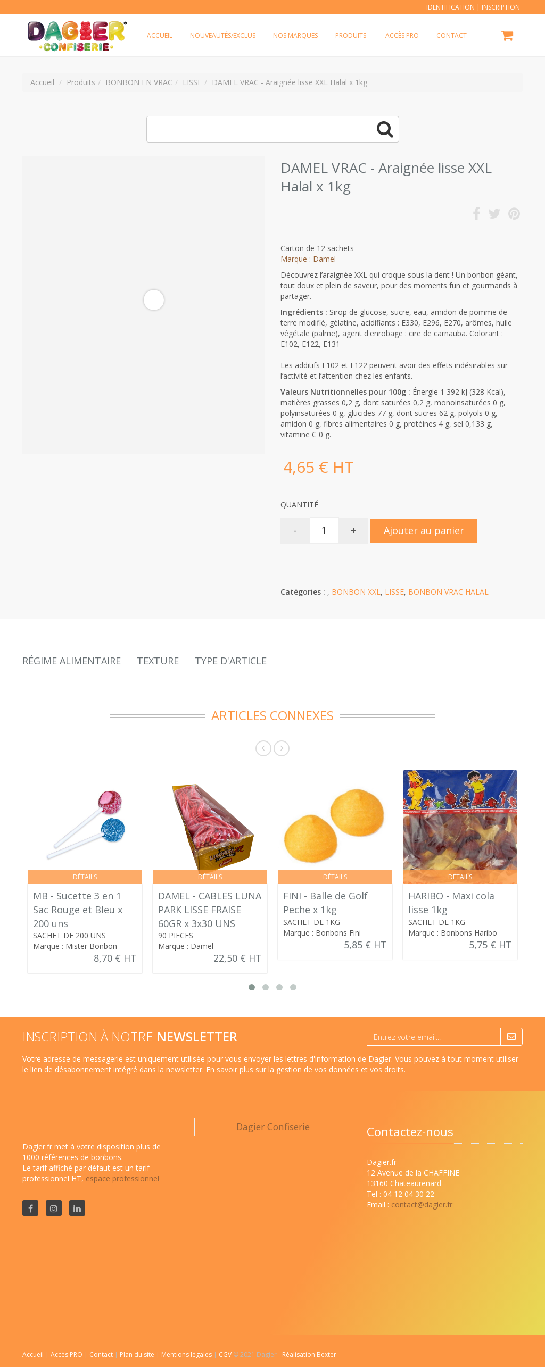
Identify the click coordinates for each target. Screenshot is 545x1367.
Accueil (33, 1354)
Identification (450, 7)
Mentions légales (187, 1354)
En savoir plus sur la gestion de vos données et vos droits (305, 1069)
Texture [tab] (158, 660)
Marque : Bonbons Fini (322, 933)
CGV (226, 1354)
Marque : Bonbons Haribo (452, 933)
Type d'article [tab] (231, 660)
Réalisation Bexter (309, 1354)
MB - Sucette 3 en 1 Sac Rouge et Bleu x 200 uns (77, 909)
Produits (350, 35)
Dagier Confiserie (273, 1126)
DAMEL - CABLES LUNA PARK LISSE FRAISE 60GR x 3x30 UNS (209, 909)
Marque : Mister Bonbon (75, 946)
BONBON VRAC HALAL (448, 592)
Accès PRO (67, 1354)
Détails (85, 876)
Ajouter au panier (424, 530)
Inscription (501, 7)
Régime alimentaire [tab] (71, 660)
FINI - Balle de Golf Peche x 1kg (325, 902)
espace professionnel (122, 1178)
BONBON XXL (356, 592)
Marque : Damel (308, 259)
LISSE (394, 592)
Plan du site (138, 1354)
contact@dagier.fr (421, 1204)
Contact (101, 1354)
